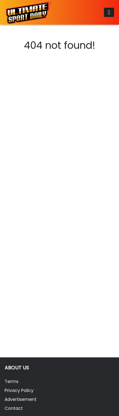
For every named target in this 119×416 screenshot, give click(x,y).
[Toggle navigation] (109, 12)
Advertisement (21, 399)
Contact (14, 408)
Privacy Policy (19, 390)
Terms (11, 381)
